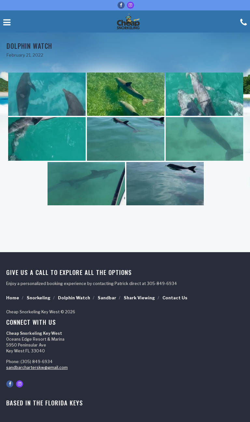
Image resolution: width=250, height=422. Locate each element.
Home (12, 297)
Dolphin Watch (74, 297)
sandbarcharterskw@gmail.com (37, 367)
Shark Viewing (139, 297)
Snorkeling (38, 297)
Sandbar (107, 297)
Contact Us (175, 297)
